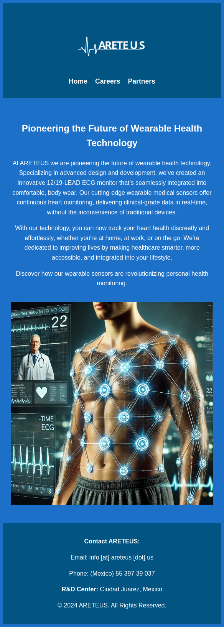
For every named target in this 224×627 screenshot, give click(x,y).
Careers (107, 81)
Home (78, 81)
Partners (141, 81)
